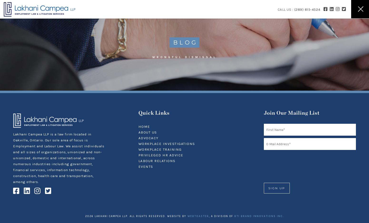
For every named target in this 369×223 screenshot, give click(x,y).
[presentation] (300, 161)
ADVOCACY (148, 138)
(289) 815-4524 (307, 9)
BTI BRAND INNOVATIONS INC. (259, 216)
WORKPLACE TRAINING (160, 149)
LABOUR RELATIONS (157, 161)
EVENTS (145, 166)
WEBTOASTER (198, 216)
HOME (144, 126)
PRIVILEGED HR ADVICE (160, 155)
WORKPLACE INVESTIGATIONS (166, 144)
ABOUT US (147, 132)
